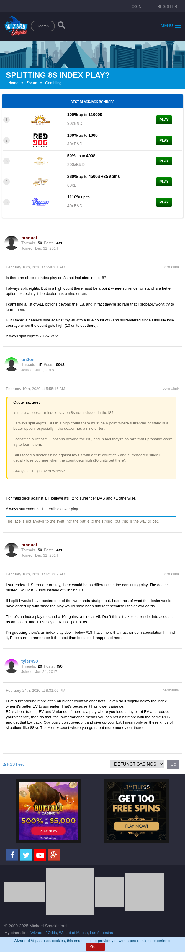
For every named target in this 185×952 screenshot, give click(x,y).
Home (13, 83)
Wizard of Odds (43, 933)
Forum (31, 83)
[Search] (61, 26)
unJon (28, 359)
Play (164, 120)
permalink (171, 267)
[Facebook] (12, 855)
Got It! (95, 946)
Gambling (53, 83)
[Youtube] (40, 855)
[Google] (54, 855)
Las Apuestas (101, 933)
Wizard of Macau (73, 933)
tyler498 (29, 661)
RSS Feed (14, 764)
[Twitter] (26, 855)
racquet (29, 237)
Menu (171, 25)
